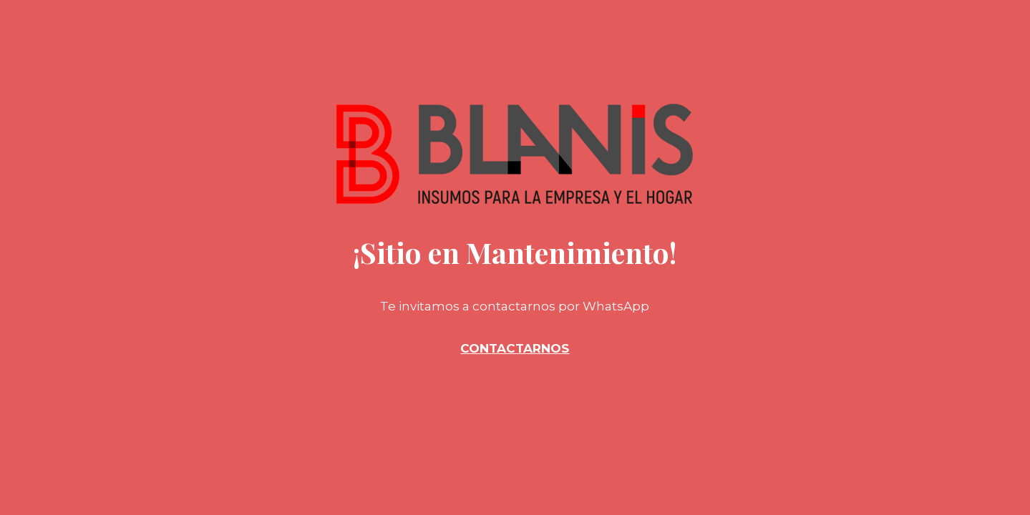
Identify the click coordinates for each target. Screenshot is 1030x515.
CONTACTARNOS (514, 348)
